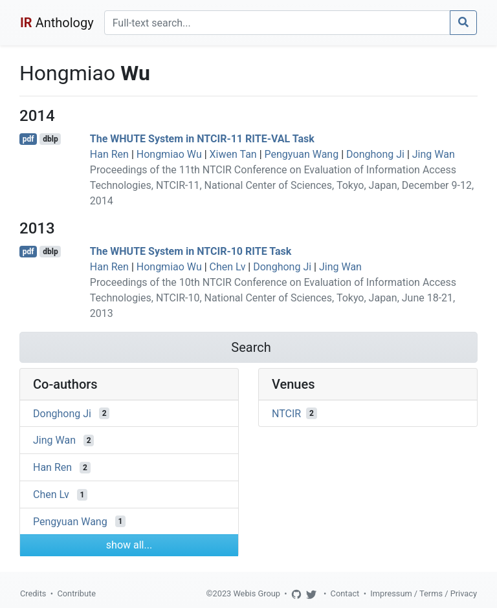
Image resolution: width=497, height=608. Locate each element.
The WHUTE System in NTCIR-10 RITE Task (190, 251)
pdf (28, 139)
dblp (50, 139)
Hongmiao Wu (169, 154)
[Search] (277, 22)
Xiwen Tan (233, 154)
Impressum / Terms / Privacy (423, 593)
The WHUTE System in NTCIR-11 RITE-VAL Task (202, 139)
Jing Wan (433, 154)
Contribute (76, 593)
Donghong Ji (375, 154)
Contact (345, 593)
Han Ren (109, 154)
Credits (33, 593)
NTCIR (286, 413)
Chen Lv (228, 267)
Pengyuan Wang (302, 154)
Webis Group (256, 593)
